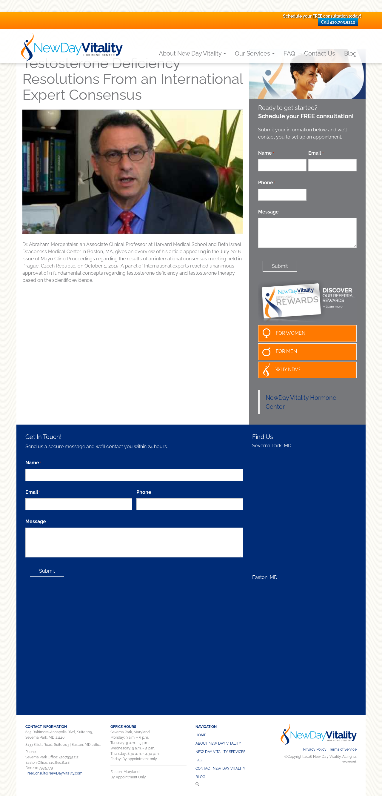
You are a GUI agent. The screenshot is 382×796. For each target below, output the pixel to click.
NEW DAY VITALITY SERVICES (220, 752)
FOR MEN (277, 352)
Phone (266, 183)
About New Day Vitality (192, 53)
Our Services (255, 53)
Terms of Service (343, 749)
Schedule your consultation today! (322, 16)
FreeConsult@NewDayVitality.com (53, 773)
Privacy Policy (314, 749)
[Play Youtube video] (132, 172)
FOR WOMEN (281, 333)
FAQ (289, 53)
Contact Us (319, 53)
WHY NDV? (279, 370)
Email (315, 153)
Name (266, 153)
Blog (350, 53)
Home (200, 735)
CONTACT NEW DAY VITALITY (220, 768)
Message (268, 212)
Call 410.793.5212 (338, 22)
